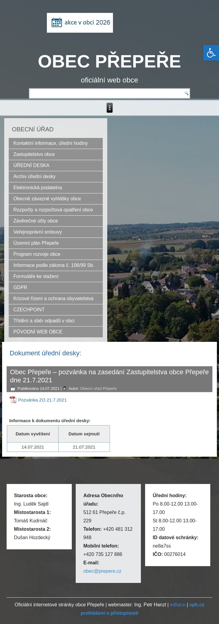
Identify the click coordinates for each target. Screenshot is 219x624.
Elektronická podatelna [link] (37, 187)
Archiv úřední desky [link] (34, 176)
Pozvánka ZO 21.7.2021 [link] (42, 399)
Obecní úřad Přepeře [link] (98, 388)
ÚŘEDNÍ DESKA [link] (31, 165)
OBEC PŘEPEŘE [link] (109, 61)
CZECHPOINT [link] (28, 309)
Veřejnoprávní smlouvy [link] (37, 231)
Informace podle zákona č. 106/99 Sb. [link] (53, 265)
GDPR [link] (20, 287)
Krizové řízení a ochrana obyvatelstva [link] (53, 298)
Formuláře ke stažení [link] (35, 276)
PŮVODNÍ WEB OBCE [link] (37, 331)
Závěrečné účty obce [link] (35, 220)
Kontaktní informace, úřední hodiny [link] (50, 143)
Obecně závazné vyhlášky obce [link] (47, 198)
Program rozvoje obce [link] (36, 254)
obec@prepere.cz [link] (102, 571)
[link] (211, 53)
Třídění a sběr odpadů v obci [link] (44, 320)
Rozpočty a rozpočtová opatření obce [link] (53, 209)
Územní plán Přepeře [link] (36, 243)
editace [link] (178, 604)
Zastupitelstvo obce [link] (34, 154)
